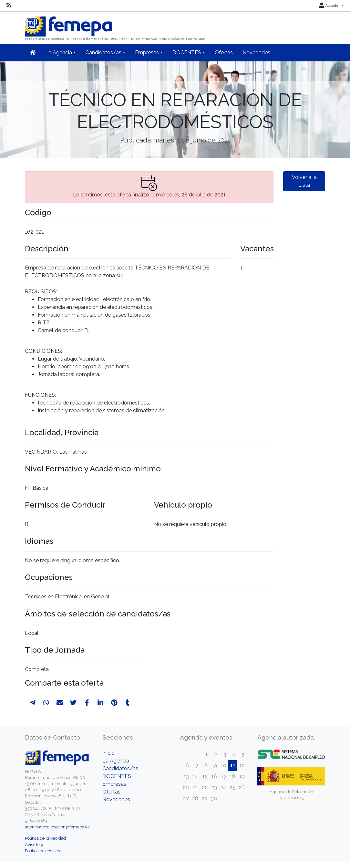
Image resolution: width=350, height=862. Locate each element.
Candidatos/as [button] (103, 52)
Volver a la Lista (304, 181)
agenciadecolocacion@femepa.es (57, 827)
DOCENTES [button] (186, 52)
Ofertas (224, 52)
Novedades (256, 52)
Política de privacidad (45, 838)
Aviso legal (35, 844)
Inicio (108, 753)
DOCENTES (116, 776)
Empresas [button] (147, 52)
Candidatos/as (120, 768)
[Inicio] (115, 26)
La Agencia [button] (58, 52)
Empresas (114, 784)
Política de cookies (42, 850)
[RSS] (8, 5)
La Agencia (115, 761)
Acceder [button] (330, 5)
